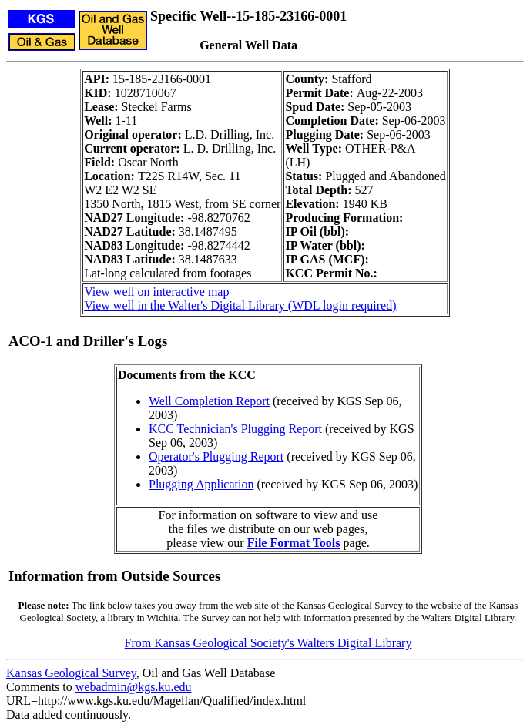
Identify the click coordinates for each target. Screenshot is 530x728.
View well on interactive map (156, 291)
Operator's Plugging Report (216, 456)
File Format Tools (293, 542)
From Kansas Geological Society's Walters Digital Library (268, 642)
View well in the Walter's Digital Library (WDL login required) (240, 305)
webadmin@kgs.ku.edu (133, 686)
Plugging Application (201, 484)
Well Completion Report (209, 401)
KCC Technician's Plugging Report (235, 428)
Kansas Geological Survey (71, 672)
